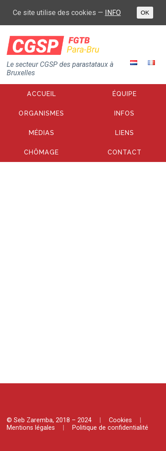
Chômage (41, 152)
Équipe (124, 93)
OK (145, 12)
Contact (125, 152)
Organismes (41, 113)
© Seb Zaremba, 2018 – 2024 (49, 420)
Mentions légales (31, 428)
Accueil (41, 93)
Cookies (120, 420)
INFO (113, 12)
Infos (124, 113)
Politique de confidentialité (110, 428)
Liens (124, 132)
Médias (41, 132)
